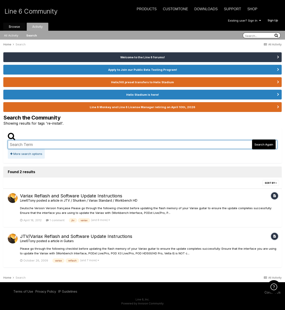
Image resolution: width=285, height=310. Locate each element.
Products (147, 9)
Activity (37, 26)
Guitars (69, 241)
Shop (252, 9)
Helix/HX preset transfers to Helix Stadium (142, 82)
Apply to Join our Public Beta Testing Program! (142, 69)
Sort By (271, 183)
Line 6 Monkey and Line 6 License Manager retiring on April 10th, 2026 (142, 107)
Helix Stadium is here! (142, 94)
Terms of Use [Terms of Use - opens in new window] (23, 291)
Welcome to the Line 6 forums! (142, 57)
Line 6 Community (31, 11)
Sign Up (273, 20)
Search (31, 35)
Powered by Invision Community (142, 303)
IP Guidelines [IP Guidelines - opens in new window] (67, 291)
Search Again (263, 144)
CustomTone (175, 9)
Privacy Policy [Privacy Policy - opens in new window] (45, 291)
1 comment (55, 220)
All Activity (11, 35)
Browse (14, 26)
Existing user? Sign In (244, 20)
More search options (26, 154)
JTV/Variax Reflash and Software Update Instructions (76, 236)
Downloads (206, 9)
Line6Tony (28, 200)
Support (232, 9)
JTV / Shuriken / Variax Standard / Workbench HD (100, 200)
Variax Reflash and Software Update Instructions (71, 196)
